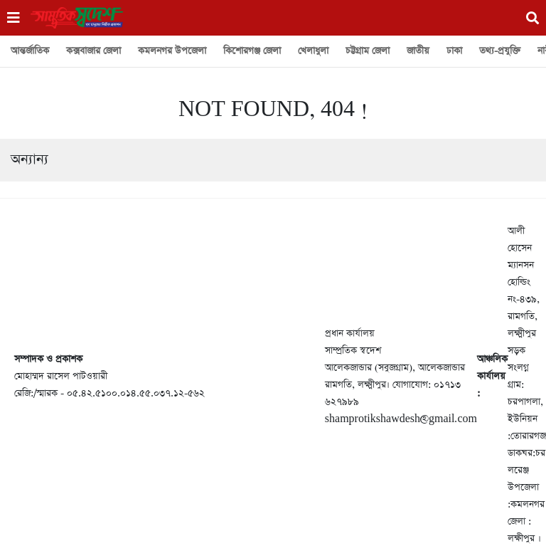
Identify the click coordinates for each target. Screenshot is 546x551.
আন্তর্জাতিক (30, 51)
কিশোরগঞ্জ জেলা (252, 51)
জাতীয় (418, 51)
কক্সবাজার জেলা (93, 51)
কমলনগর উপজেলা (172, 51)
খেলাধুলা (313, 51)
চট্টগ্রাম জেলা (368, 51)
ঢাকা (454, 51)
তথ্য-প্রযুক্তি (499, 51)
